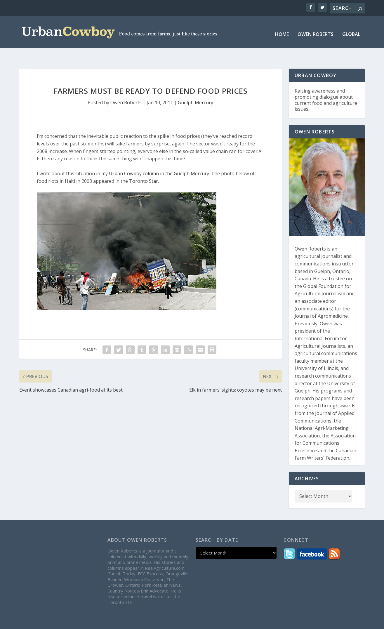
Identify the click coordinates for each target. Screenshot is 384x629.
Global (351, 30)
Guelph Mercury (195, 89)
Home (282, 30)
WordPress (124, 622)
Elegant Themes (63, 622)
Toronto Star (143, 168)
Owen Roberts (315, 30)
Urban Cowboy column (134, 160)
